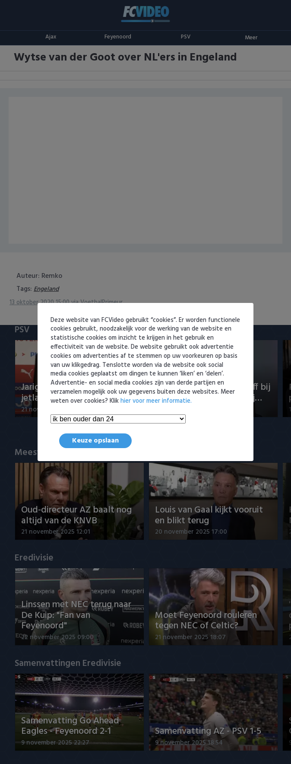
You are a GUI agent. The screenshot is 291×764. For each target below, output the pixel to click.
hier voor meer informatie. (156, 401)
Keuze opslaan (95, 440)
